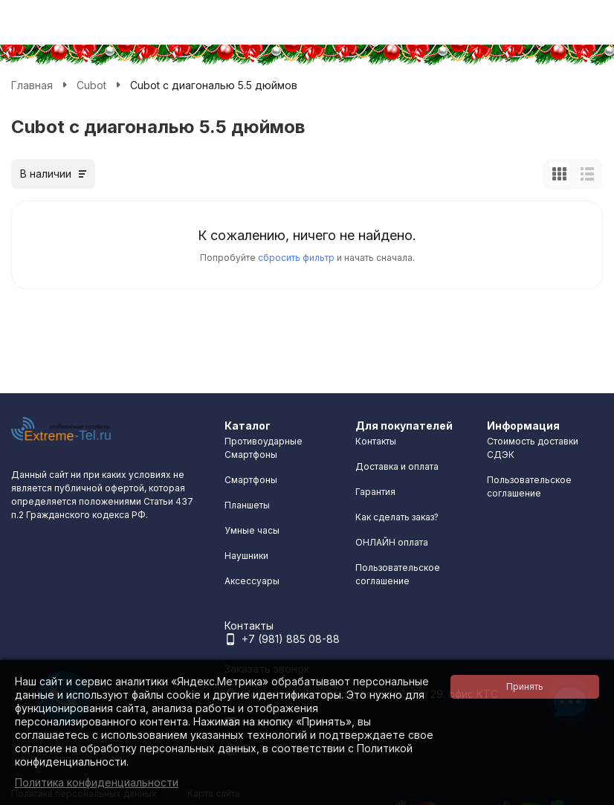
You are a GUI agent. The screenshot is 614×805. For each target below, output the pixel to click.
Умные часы (251, 530)
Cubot (91, 85)
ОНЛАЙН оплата (391, 542)
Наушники (246, 555)
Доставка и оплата (397, 466)
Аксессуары (251, 580)
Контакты (375, 441)
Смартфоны (250, 479)
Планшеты (247, 505)
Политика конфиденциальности (96, 782)
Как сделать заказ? (397, 517)
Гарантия (375, 491)
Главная (32, 85)
